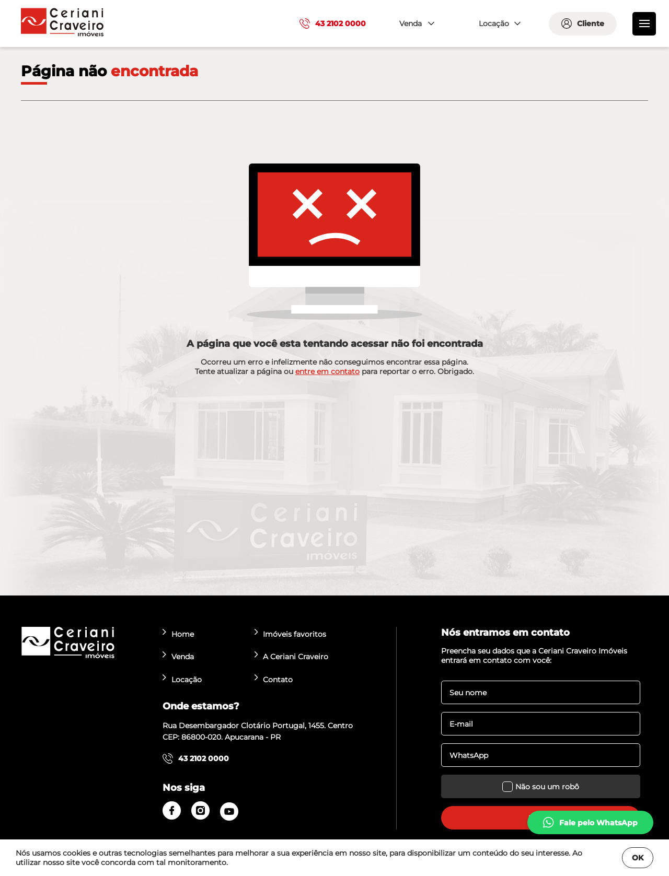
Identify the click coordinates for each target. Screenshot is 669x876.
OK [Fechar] (637, 857)
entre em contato (327, 371)
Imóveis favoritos (291, 634)
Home (178, 634)
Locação (182, 679)
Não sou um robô (540, 786)
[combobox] (415, 24)
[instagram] (200, 810)
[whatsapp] (590, 822)
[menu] (644, 24)
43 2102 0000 (332, 23)
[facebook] (172, 810)
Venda (178, 656)
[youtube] (229, 811)
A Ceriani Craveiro (292, 656)
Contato (274, 679)
